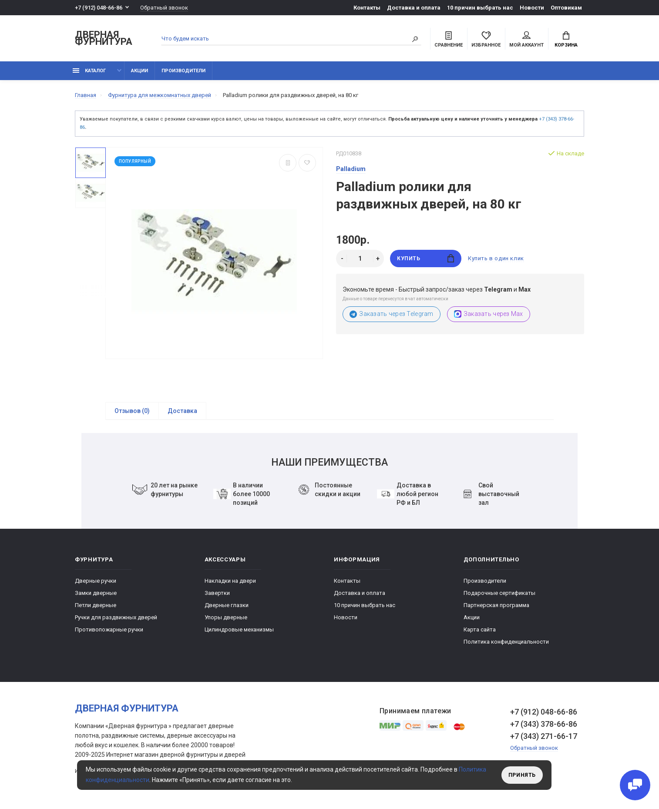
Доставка (182, 410)
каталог (89, 71)
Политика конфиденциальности (506, 641)
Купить (425, 258)
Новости (532, 7)
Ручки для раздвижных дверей (116, 617)
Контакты (366, 7)
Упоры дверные (226, 617)
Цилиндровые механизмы (239, 629)
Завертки (217, 593)
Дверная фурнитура (103, 38)
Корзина (566, 39)
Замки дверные (96, 593)
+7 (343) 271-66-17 (543, 736)
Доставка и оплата (413, 7)
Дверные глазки (227, 605)
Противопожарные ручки (109, 629)
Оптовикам (566, 7)
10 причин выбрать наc (480, 7)
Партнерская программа (496, 605)
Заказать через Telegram (392, 314)
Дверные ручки (95, 580)
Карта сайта (480, 629)
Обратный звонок (164, 7)
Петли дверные (95, 605)
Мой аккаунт (526, 39)
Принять (522, 775)
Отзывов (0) (132, 410)
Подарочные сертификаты (499, 593)
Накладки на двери (230, 580)
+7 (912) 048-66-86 (98, 7)
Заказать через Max (488, 314)
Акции (139, 71)
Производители (183, 71)
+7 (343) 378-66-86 (543, 723)
